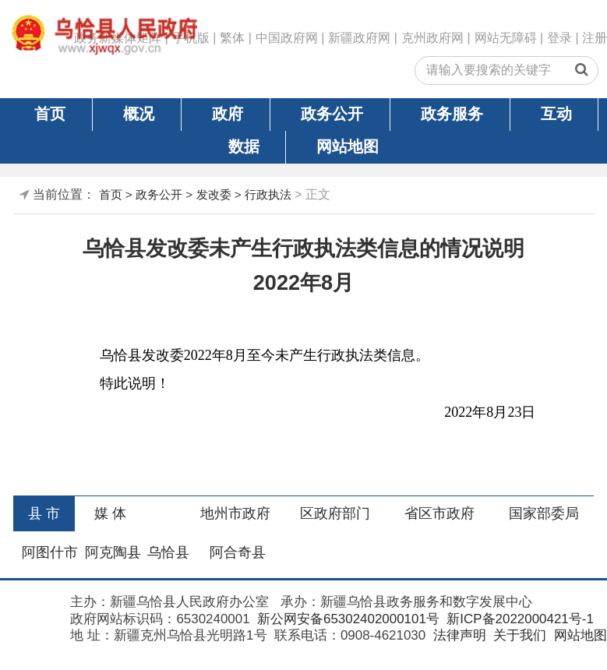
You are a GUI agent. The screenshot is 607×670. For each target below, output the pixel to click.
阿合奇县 (238, 552)
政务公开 (332, 113)
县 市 (44, 513)
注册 (594, 37)
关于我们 (517, 635)
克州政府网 (432, 37)
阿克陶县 (113, 552)
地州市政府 (235, 513)
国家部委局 (544, 513)
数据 (243, 146)
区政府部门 (335, 513)
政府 (227, 113)
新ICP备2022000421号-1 (518, 619)
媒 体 (110, 513)
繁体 (232, 37)
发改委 (213, 194)
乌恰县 (168, 552)
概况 (138, 113)
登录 (559, 37)
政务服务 (452, 113)
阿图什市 (50, 552)
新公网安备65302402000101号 (346, 619)
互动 (556, 113)
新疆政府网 (359, 37)
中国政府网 (287, 37)
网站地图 (347, 146)
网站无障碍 (506, 37)
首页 (49, 113)
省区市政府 (439, 513)
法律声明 (457, 635)
